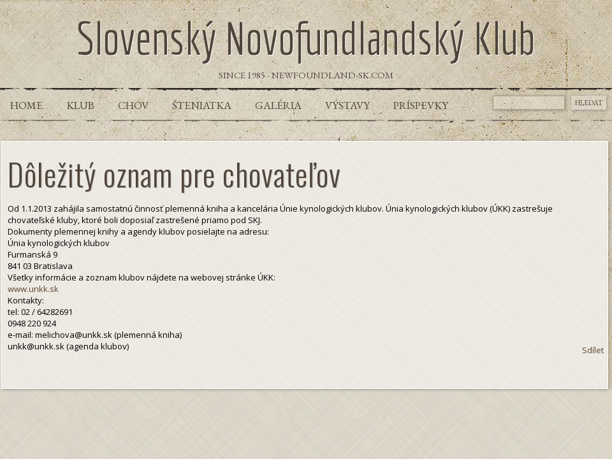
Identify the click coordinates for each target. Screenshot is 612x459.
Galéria (278, 105)
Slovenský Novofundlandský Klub (306, 37)
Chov (133, 105)
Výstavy (347, 105)
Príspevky (420, 105)
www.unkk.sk (33, 289)
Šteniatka (201, 105)
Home (26, 105)
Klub (80, 105)
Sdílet (593, 350)
